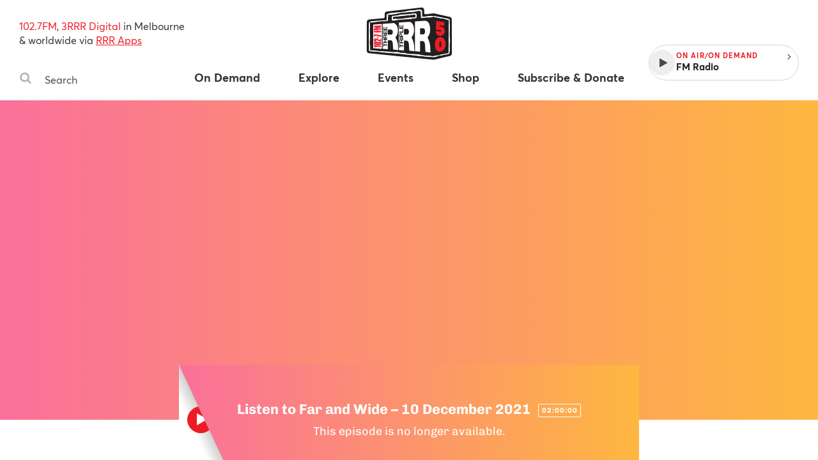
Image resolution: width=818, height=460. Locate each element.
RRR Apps (119, 40)
